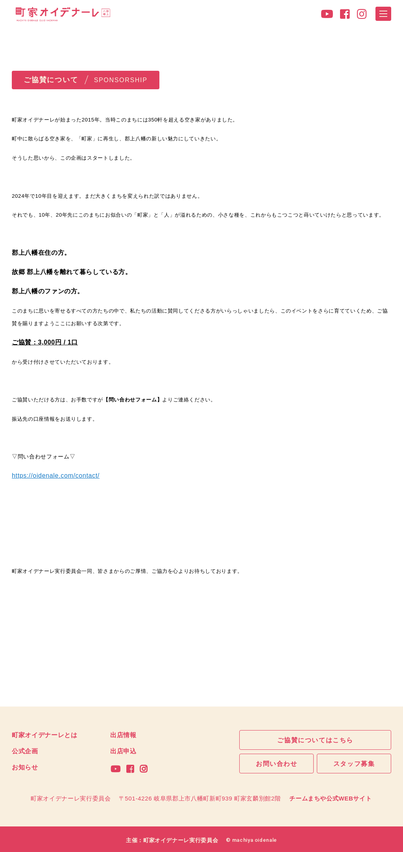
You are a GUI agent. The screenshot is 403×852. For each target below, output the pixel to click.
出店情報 (123, 734)
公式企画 (25, 750)
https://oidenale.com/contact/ (56, 475)
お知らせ (25, 765)
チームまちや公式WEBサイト (330, 795)
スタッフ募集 (354, 763)
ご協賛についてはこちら (315, 739)
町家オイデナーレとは (45, 734)
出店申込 (123, 750)
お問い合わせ (277, 763)
